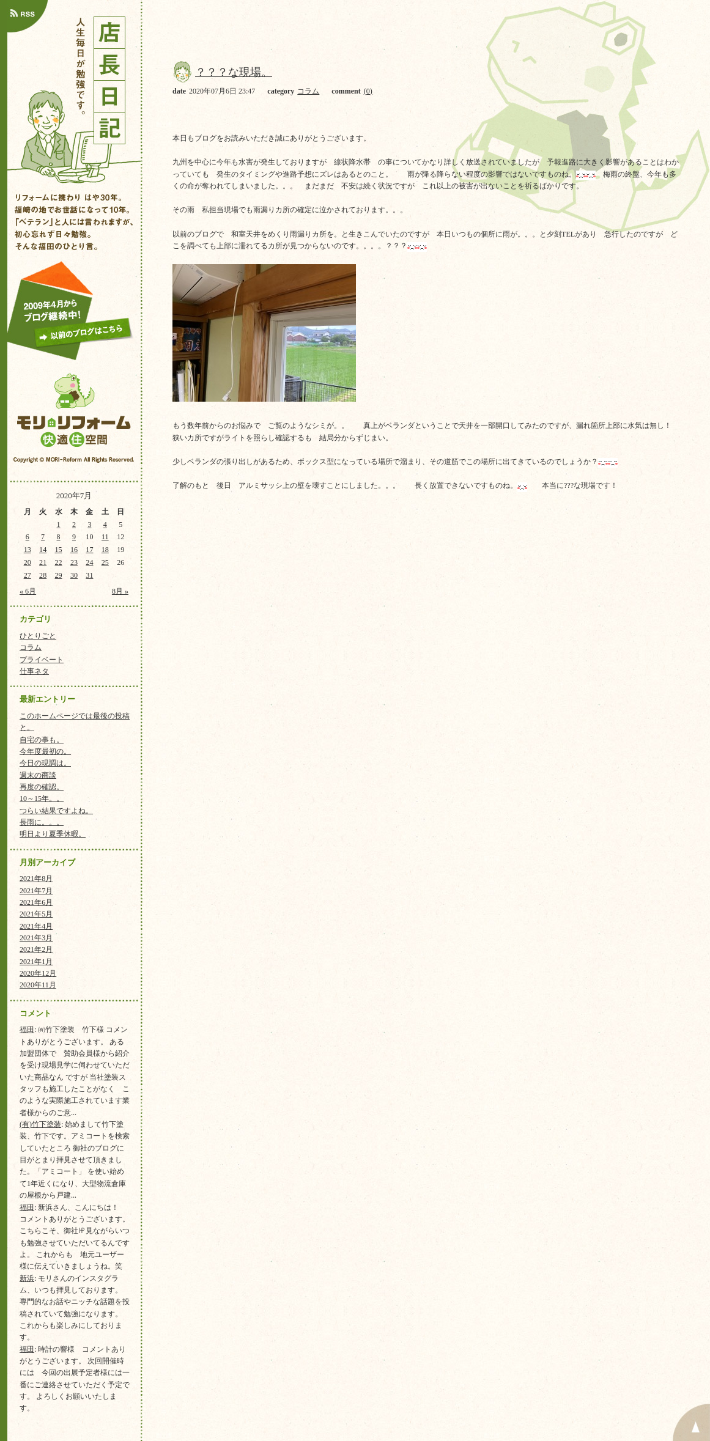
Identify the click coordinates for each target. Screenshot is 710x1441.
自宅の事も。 (42, 739)
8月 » (120, 591)
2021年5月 (36, 914)
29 (58, 575)
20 (27, 562)
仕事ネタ (34, 671)
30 (74, 575)
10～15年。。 (42, 798)
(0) (368, 91)
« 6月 (28, 591)
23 (74, 562)
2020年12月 (38, 973)
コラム (31, 647)
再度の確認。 (42, 787)
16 (74, 549)
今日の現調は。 (45, 763)
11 (105, 537)
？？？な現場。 (233, 72)
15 (58, 549)
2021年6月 (36, 902)
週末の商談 (38, 775)
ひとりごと (38, 636)
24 (89, 562)
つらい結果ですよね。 (56, 810)
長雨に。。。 (42, 822)
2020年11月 (38, 985)
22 (58, 562)
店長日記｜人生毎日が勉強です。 (74, 97)
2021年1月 (36, 961)
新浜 (27, 1278)
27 (27, 575)
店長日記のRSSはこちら (27, 16)
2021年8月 (36, 878)
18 (105, 549)
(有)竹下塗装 (40, 1124)
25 (105, 562)
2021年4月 (36, 926)
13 (27, 549)
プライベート (42, 659)
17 (89, 549)
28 (42, 575)
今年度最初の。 (45, 751)
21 (42, 562)
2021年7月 (36, 890)
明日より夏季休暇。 (53, 834)
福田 (27, 1029)
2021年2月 (36, 949)
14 (42, 549)
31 (89, 575)
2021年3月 (36, 938)
